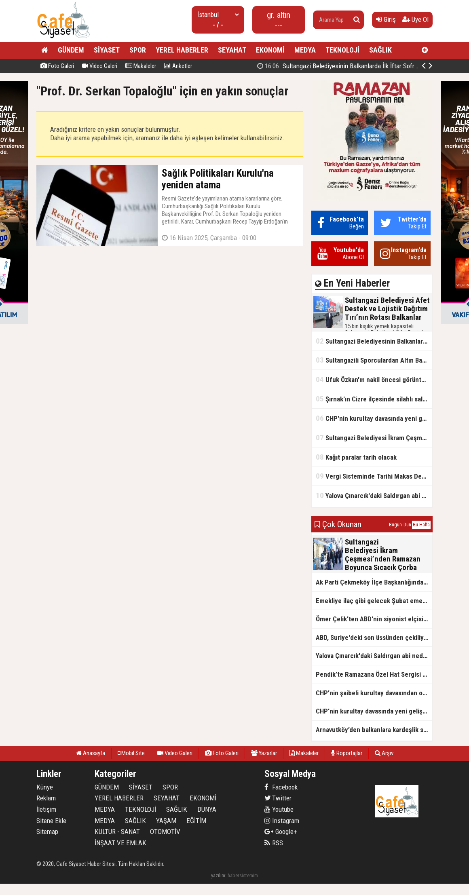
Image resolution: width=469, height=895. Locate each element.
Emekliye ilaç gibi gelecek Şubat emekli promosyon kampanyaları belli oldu (374, 601)
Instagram (281, 821)
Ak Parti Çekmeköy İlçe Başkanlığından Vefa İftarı (374, 582)
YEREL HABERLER (182, 50)
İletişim (46, 809)
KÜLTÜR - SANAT (117, 831)
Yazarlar (264, 753)
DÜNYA (206, 809)
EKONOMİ (270, 50)
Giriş (386, 19)
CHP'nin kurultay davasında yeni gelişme (374, 418)
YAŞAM (166, 821)
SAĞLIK (380, 50)
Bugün (395, 525)
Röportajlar (346, 753)
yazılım (218, 875)
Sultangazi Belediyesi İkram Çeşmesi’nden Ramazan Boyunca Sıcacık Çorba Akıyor (374, 437)
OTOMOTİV (165, 831)
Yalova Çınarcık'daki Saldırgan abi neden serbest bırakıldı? (374, 495)
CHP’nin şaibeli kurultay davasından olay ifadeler (374, 693)
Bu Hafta (421, 525)
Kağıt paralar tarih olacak (356, 457)
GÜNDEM (71, 50)
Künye (44, 787)
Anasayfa (90, 753)
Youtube (279, 809)
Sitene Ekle (51, 821)
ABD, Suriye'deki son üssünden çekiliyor (373, 637)
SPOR (137, 50)
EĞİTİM (196, 821)
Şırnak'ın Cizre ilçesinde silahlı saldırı (374, 398)
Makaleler (140, 66)
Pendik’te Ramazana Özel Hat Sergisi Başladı (374, 674)
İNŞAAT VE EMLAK (120, 843)
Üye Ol (415, 19)
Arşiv (384, 753)
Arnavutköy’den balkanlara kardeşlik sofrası (374, 730)
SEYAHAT (232, 50)
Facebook (281, 787)
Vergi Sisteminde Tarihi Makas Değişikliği (374, 476)
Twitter (278, 798)
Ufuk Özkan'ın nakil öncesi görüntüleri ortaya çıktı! (374, 379)
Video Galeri (99, 66)
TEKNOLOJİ (342, 50)
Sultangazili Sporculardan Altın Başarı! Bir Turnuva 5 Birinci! (374, 360)
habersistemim (243, 875)
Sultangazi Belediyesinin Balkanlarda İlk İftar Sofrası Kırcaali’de (374, 341)
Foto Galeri (57, 66)
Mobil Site (131, 753)
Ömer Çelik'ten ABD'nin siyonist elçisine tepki (374, 619)
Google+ (280, 831)
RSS (273, 843)
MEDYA (305, 50)
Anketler (178, 66)
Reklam (46, 798)
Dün (407, 525)
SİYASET (107, 50)
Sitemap (47, 831)
